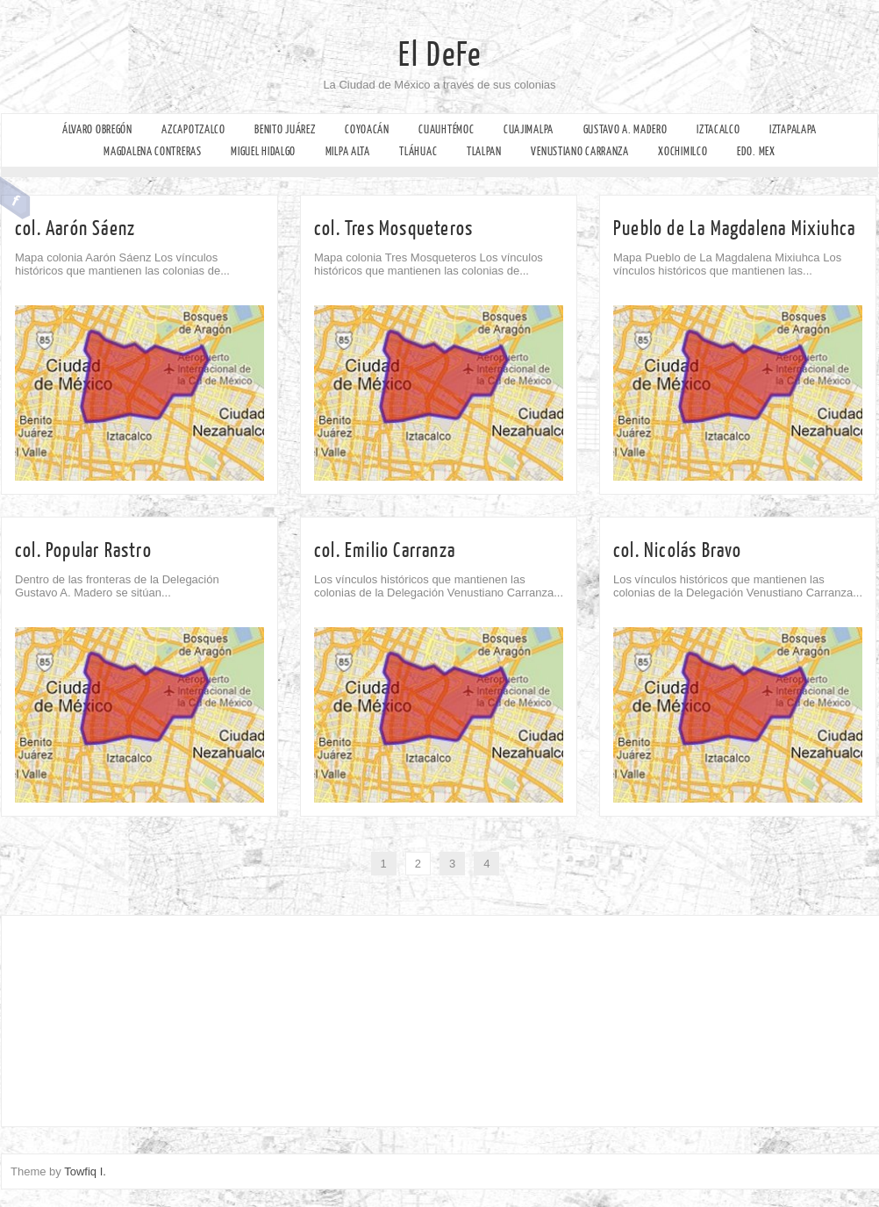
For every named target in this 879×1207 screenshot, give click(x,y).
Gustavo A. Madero (625, 129)
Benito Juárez (284, 129)
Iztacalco (718, 129)
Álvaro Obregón (97, 129)
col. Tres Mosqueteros (393, 228)
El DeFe (440, 55)
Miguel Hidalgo (263, 151)
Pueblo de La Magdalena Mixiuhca (734, 228)
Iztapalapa (793, 129)
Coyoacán (367, 129)
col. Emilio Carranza (384, 550)
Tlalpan (484, 151)
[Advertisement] (123, 1016)
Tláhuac (418, 151)
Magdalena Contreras (152, 151)
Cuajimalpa (529, 129)
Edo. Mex (756, 151)
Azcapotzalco (193, 129)
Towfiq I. (85, 1171)
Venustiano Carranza (579, 151)
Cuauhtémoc (446, 129)
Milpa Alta (347, 151)
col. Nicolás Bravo (677, 550)
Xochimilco (682, 151)
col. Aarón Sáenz (75, 228)
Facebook (15, 198)
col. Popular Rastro (83, 550)
